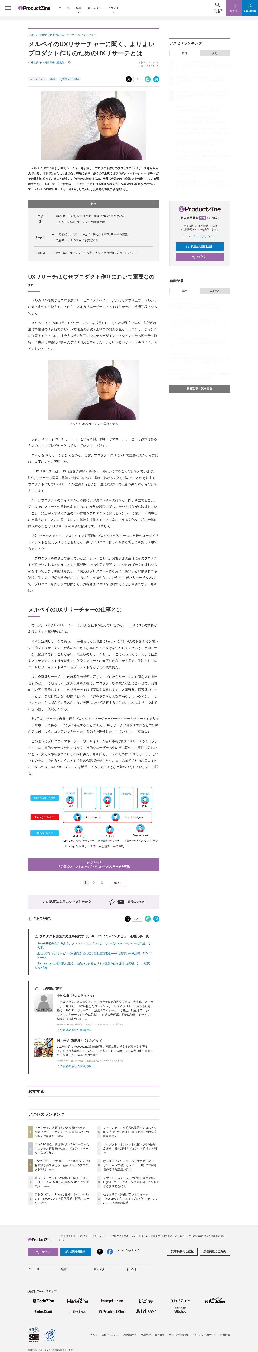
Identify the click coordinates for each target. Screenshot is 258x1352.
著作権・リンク (110, 1334)
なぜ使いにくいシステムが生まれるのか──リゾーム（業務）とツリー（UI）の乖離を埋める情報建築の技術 (130, 1165)
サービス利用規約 (178, 1334)
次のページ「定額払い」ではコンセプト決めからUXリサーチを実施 (93, 864)
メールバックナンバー (199, 236)
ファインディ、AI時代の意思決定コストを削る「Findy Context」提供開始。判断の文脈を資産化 (130, 1132)
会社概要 (159, 1334)
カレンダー (94, 8)
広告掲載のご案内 (214, 1251)
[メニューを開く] (8, 8)
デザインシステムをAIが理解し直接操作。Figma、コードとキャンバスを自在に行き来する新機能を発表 (131, 1182)
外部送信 (225, 1334)
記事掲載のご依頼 (182, 1251)
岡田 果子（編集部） (55, 62)
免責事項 (146, 1334)
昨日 (184, 53)
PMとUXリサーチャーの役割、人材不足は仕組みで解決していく (96, 252)
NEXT (119, 883)
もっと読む (41, 967)
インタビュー (37, 79)
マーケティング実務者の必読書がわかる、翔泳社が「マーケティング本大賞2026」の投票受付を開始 (62, 1132)
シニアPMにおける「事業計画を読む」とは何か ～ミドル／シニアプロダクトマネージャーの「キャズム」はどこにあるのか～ (199, 323)
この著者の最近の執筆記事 (74, 1030)
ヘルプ (94, 1334)
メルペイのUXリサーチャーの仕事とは (80, 221)
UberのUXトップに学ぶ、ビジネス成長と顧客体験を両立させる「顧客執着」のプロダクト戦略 (62, 1165)
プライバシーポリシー (204, 1334)
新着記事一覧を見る (199, 388)
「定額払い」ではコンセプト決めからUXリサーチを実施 (92, 234)
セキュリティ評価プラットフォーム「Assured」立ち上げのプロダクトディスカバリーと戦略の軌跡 (131, 1199)
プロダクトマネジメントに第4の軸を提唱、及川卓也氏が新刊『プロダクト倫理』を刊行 (130, 1148)
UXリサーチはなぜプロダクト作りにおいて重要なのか (90, 216)
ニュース (64, 8)
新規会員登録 (199, 246)
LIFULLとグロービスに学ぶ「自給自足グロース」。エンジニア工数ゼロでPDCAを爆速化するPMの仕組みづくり (198, 343)
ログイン (198, 257)
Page (40, 237)
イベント (113, 8)
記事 (78, 8)
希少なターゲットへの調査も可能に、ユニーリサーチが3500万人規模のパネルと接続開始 (62, 1182)
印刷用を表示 (39, 918)
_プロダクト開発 (70, 79)
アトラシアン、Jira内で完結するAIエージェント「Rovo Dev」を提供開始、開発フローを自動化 (62, 1199)
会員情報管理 (130, 1334)
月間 (214, 53)
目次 (123, 204)
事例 (52, 79)
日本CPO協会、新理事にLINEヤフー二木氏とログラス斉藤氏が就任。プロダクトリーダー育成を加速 (62, 1148)
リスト (137, 79)
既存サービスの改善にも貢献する (77, 240)
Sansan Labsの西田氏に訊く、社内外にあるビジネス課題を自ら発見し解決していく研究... (94, 963)
